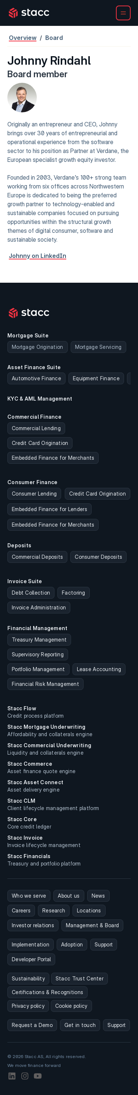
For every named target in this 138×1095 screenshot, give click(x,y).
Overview (22, 37)
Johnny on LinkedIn (37, 255)
